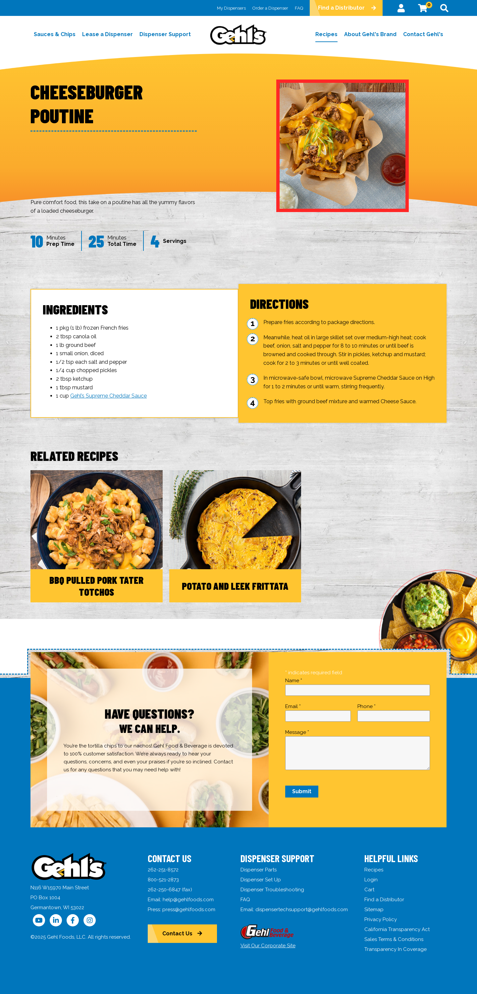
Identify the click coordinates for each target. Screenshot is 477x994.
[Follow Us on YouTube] (39, 920)
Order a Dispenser (270, 8)
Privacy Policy (381, 919)
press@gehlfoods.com (188, 909)
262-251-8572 (163, 870)
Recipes (374, 870)
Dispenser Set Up (260, 880)
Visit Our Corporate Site (267, 946)
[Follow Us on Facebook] (73, 920)
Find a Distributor (341, 8)
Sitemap (374, 909)
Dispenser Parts (258, 870)
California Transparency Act (397, 929)
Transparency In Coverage (396, 949)
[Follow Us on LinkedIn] (56, 920)
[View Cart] (422, 8)
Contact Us (178, 933)
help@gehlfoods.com (188, 900)
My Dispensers (231, 8)
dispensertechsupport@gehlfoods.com (301, 909)
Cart (370, 890)
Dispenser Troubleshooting (272, 890)
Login (371, 880)
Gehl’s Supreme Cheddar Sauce (108, 396)
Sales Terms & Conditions (394, 939)
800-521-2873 (163, 880)
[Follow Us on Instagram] (89, 920)
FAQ (299, 8)
